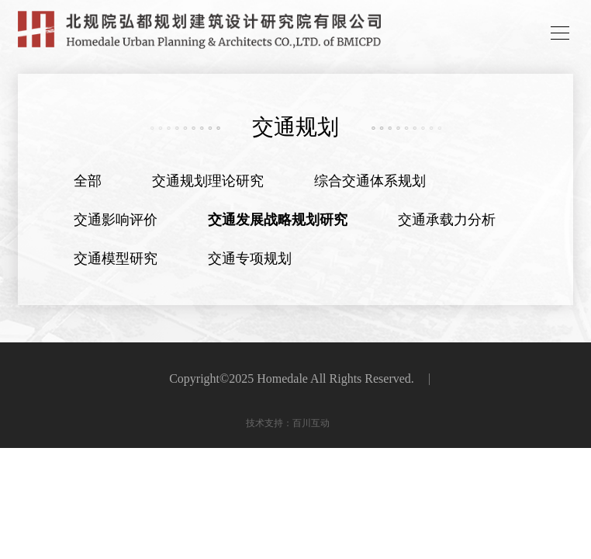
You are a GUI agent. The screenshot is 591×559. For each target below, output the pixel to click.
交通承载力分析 (447, 219)
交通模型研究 (115, 258)
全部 (88, 181)
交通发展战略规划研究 (277, 219)
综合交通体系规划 (370, 181)
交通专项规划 (250, 258)
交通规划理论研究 (208, 181)
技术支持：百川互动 (288, 423)
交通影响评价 (115, 219)
